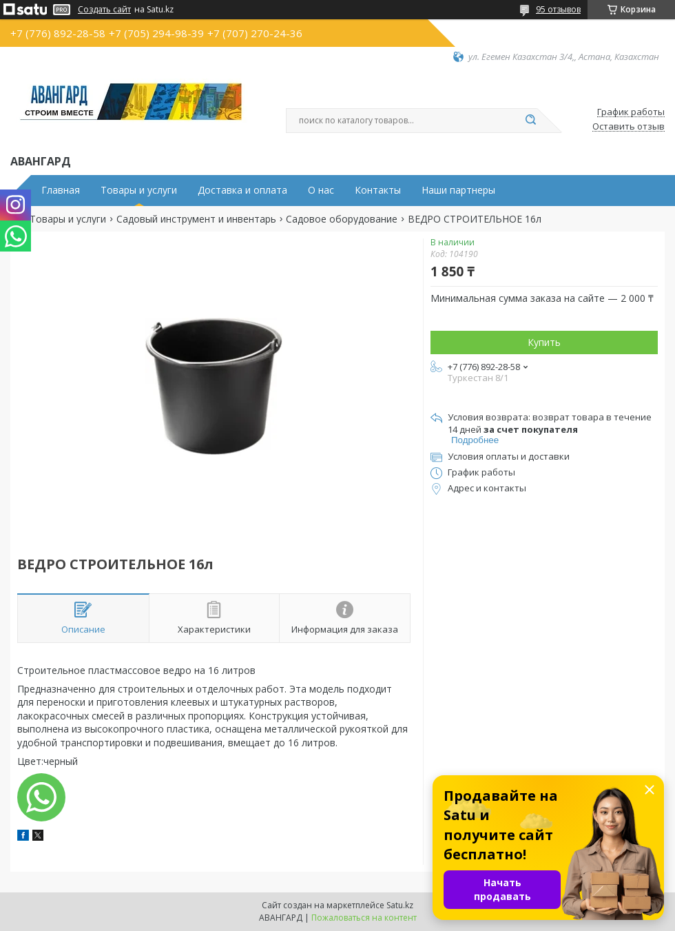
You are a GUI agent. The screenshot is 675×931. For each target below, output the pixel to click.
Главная (60, 190)
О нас (321, 190)
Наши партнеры (458, 190)
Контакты (378, 190)
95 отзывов (558, 9)
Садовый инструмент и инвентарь (196, 219)
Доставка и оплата (242, 190)
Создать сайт (104, 9)
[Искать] (530, 120)
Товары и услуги (139, 190)
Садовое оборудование (341, 219)
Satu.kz (399, 905)
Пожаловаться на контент (364, 917)
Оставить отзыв (628, 127)
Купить (544, 342)
